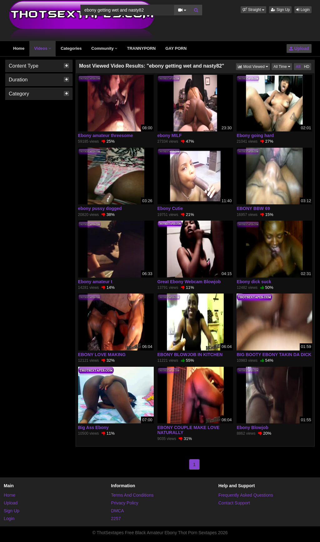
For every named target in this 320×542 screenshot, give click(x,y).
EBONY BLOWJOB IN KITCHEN (190, 354)
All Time (282, 66)
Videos (42, 48)
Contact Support (234, 502)
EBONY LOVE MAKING (102, 354)
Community (104, 48)
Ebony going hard (255, 135)
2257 (116, 518)
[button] (253, 9)
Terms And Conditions (132, 495)
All (298, 66)
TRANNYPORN (141, 48)
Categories (71, 48)
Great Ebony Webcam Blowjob (189, 281)
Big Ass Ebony (93, 427)
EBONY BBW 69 (253, 208)
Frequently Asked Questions (245, 495)
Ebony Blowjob (252, 427)
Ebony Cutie (170, 208)
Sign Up (280, 10)
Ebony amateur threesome (105, 135)
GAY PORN (176, 48)
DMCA (117, 510)
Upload (299, 48)
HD (306, 66)
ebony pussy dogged (100, 208)
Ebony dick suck (254, 281)
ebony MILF (170, 135)
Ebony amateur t (95, 281)
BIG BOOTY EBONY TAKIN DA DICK (274, 354)
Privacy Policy (124, 502)
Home (18, 48)
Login (303, 10)
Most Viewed (254, 66)
